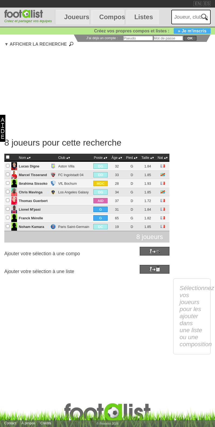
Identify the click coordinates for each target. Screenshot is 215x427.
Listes (143, 17)
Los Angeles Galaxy (73, 192)
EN (198, 3)
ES (207, 3)
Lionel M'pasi (30, 209)
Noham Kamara (31, 227)
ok (190, 38)
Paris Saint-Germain (73, 227)
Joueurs (76, 17)
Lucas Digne (29, 166)
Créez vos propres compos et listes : (152, 31)
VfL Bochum (67, 183)
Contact (10, 423)
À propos (28, 423)
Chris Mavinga (30, 192)
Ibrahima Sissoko (33, 183)
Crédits (46, 423)
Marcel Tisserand (33, 175)
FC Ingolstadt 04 (71, 175)
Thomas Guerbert (33, 201)
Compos (111, 17)
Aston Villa (66, 166)
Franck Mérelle (31, 218)
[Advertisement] (109, 93)
